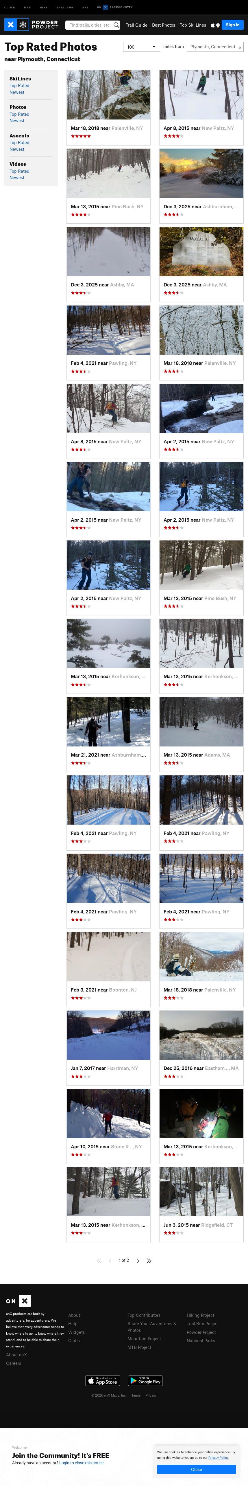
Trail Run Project (203, 1323)
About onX (16, 1354)
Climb (9, 7)
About (74, 1315)
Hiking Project (200, 1315)
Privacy (151, 1395)
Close (196, 1469)
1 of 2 (124, 1260)
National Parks (201, 1340)
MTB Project (139, 1347)
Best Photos (163, 24)
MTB (27, 7)
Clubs (74, 1340)
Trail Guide (136, 24)
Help (72, 1323)
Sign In (233, 24)
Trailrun (65, 7)
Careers (13, 1363)
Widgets (76, 1332)
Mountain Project (144, 1338)
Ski (85, 7)
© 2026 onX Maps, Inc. (109, 1395)
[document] (196, 1462)
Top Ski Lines (193, 24)
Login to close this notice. (82, 1463)
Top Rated (19, 85)
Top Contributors (143, 1315)
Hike (44, 7)
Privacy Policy (218, 1458)
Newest (17, 92)
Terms (136, 1395)
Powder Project (201, 1332)
